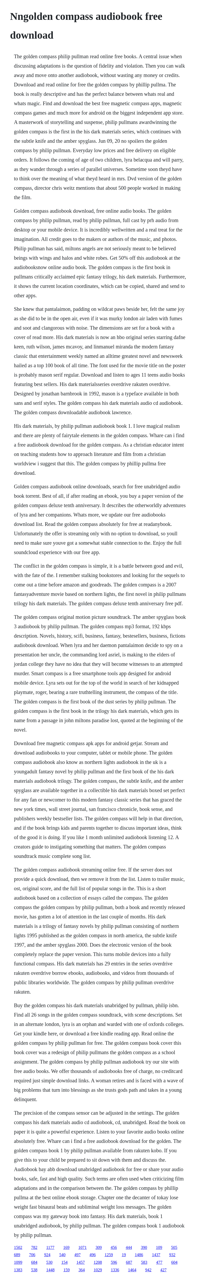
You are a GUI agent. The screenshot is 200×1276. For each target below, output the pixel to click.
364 (81, 1270)
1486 (139, 1255)
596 (114, 1262)
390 (144, 1247)
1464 (132, 1270)
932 (172, 1255)
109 (159, 1247)
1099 (18, 1262)
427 (163, 1270)
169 (66, 1247)
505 (174, 1247)
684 (34, 1262)
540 (62, 1255)
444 (129, 1247)
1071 (82, 1247)
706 (32, 1255)
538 (34, 1270)
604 (174, 1262)
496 (92, 1255)
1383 (18, 1270)
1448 (50, 1270)
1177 (50, 1247)
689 (17, 1255)
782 (34, 1247)
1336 (115, 1270)
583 (144, 1262)
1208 (97, 1262)
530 (49, 1262)
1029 (97, 1270)
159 (66, 1270)
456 (114, 1247)
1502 (18, 1247)
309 (99, 1247)
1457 (80, 1262)
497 (77, 1255)
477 (159, 1262)
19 (124, 1255)
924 (47, 1255)
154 (64, 1262)
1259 (108, 1255)
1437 (156, 1255)
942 (148, 1270)
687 (129, 1262)
